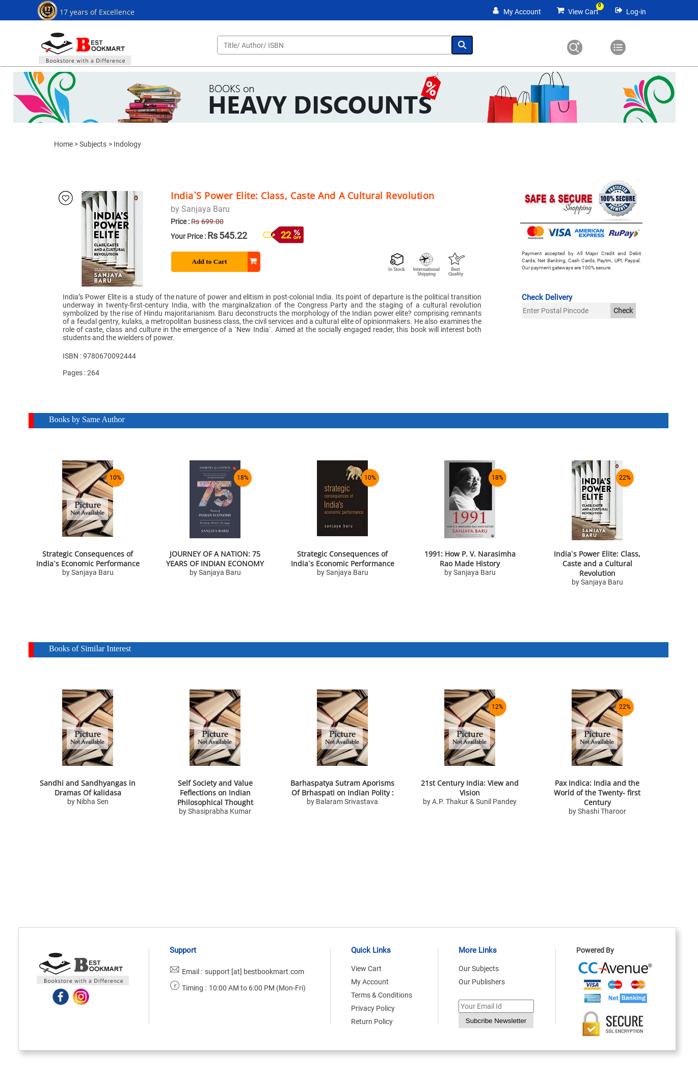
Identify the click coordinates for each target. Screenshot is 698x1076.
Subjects (92, 144)
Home (63, 144)
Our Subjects (479, 968)
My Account (522, 12)
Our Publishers (482, 982)
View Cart (583, 12)
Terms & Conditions (381, 995)
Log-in (636, 12)
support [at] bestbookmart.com (254, 972)
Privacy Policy (373, 1008)
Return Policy (372, 1021)
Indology (127, 144)
